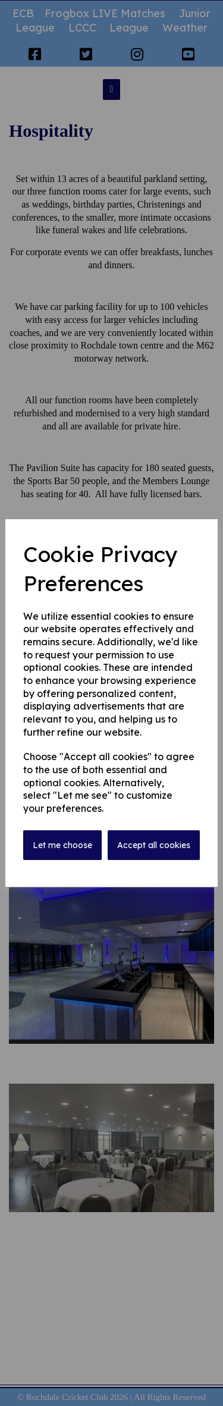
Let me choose (62, 845)
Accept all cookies (153, 845)
